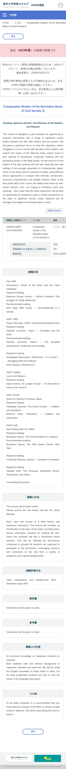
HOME (6, 23)
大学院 (17, 23)
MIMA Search (54, 210)
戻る (13, 36)
